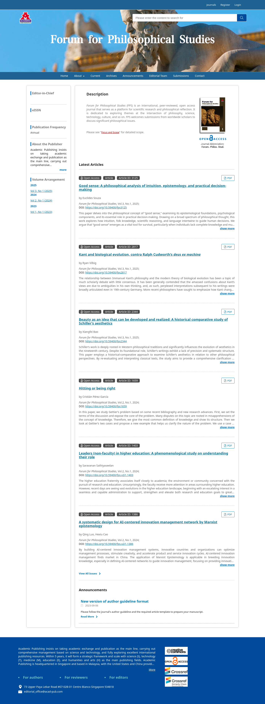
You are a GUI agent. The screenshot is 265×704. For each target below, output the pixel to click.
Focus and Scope (110, 132)
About (78, 76)
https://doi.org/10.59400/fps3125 (106, 207)
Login (238, 4)
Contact (200, 76)
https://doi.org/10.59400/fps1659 (106, 406)
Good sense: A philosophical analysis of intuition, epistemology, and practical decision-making (152, 187)
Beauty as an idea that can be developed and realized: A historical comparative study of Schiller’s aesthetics (153, 321)
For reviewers (76, 677)
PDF (229, 178)
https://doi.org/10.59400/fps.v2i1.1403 (109, 475)
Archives (111, 76)
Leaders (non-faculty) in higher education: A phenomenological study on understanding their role (153, 455)
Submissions (181, 76)
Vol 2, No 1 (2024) (41, 200)
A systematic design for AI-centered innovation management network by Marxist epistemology (148, 524)
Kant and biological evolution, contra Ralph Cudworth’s (139, 254)
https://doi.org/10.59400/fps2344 (106, 341)
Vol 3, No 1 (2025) (41, 191)
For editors (118, 677)
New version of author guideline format (114, 601)
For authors (33, 677)
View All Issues (88, 573)
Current (95, 76)
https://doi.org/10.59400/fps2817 (106, 272)
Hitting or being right (97, 388)
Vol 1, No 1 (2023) (41, 212)
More (152, 669)
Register (225, 4)
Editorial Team (158, 76)
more (63, 170)
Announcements (133, 76)
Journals (211, 4)
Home (64, 76)
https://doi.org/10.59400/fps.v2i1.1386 (109, 544)
